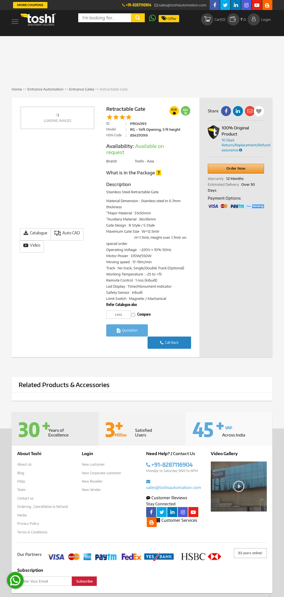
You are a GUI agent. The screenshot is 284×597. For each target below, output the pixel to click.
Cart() (212, 19)
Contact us (25, 485)
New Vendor (91, 477)
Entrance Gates (81, 89)
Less (118, 314)
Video (31, 245)
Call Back (170, 330)
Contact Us (184, 441)
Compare (141, 314)
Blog (20, 460)
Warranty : (216, 178)
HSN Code (114, 135)
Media (22, 502)
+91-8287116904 (136, 5)
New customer (93, 452)
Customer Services (177, 507)
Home (17, 89)
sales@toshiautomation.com (180, 5)
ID (108, 123)
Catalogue (35, 233)
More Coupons (30, 5)
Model (111, 129)
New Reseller (92, 468)
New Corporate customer (101, 460)
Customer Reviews (166, 485)
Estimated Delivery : (224, 184)
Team (21, 477)
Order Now (235, 168)
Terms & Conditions (32, 518)
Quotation (127, 330)
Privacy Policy (28, 510)
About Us (24, 452)
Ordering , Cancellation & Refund (42, 493)
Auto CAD (67, 233)
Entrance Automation (45, 89)
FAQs (21, 468)
